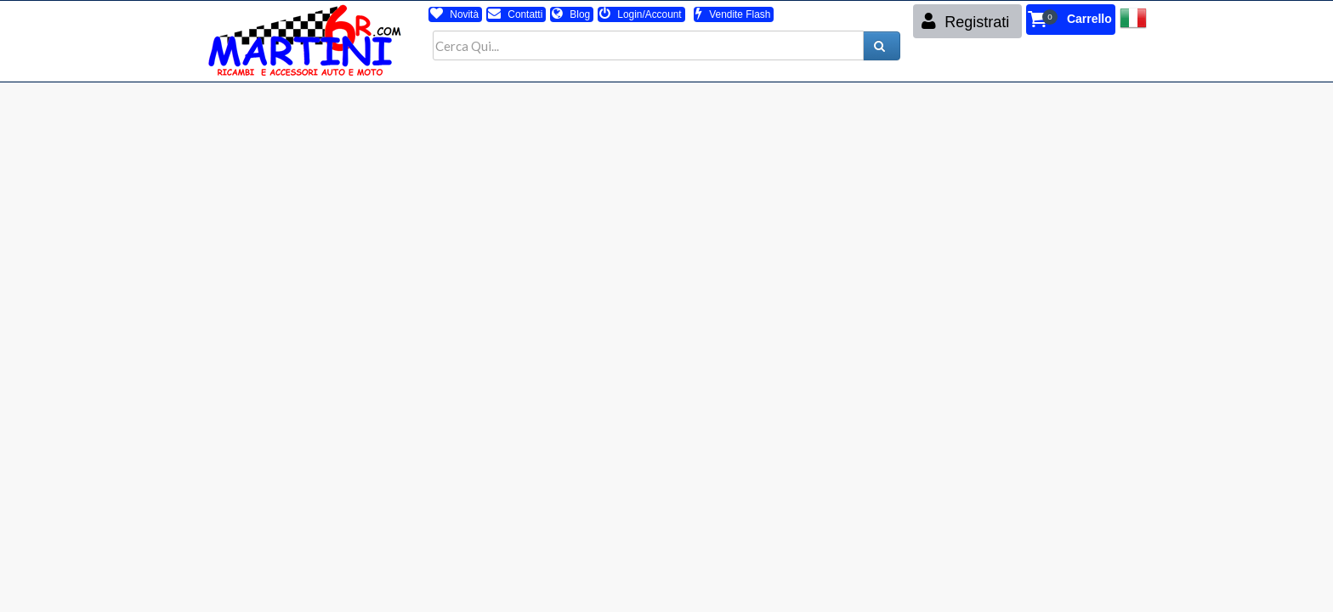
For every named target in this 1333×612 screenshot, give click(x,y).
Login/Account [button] (640, 14)
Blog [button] (571, 14)
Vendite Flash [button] (732, 14)
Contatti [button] (515, 14)
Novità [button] (454, 14)
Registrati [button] (965, 21)
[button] (1070, 19)
